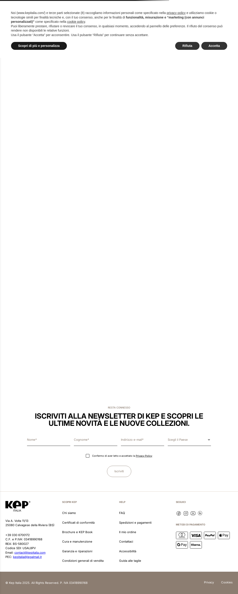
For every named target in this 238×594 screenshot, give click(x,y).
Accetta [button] (214, 581)
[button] (20, 12)
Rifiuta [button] (187, 581)
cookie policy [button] (76, 558)
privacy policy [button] (176, 549)
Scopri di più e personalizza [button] (39, 581)
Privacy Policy (144, 455)
